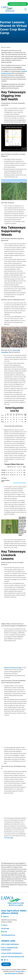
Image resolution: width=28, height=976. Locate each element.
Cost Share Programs (10, 944)
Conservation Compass (17, 4)
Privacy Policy (20, 971)
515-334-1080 (5, 928)
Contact (6, 964)
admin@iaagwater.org (8, 935)
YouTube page (8, 837)
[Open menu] (25, 9)
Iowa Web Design (10, 973)
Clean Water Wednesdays (11, 953)
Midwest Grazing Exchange (12, 667)
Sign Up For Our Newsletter (12, 957)
